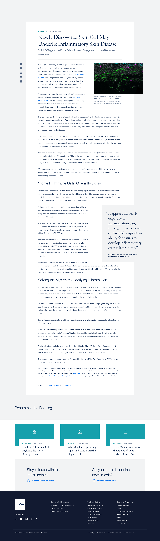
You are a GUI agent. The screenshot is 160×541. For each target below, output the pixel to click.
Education (116, 9)
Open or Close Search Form (141, 8)
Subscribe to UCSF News (43, 480)
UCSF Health (77, 373)
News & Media (130, 9)
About (81, 9)
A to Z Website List (93, 502)
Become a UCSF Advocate (60, 502)
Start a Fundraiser (57, 508)
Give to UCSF (137, 2)
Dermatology (54, 385)
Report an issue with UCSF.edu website (121, 533)
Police (119, 517)
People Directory (122, 514)
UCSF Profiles (121, 524)
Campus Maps (92, 517)
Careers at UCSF (92, 520)
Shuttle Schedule (122, 520)
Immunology (66, 385)
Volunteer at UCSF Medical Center (62, 505)
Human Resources (123, 505)
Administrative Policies (94, 508)
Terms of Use (101, 533)
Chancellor (90, 524)
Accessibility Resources (95, 505)
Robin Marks (44, 54)
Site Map (91, 533)
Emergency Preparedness (125, 502)
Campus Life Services (94, 514)
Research (104, 9)
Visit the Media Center (106, 480)
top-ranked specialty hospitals (59, 376)
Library (119, 508)
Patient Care (92, 9)
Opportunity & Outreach (125, 511)
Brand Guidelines (93, 511)
